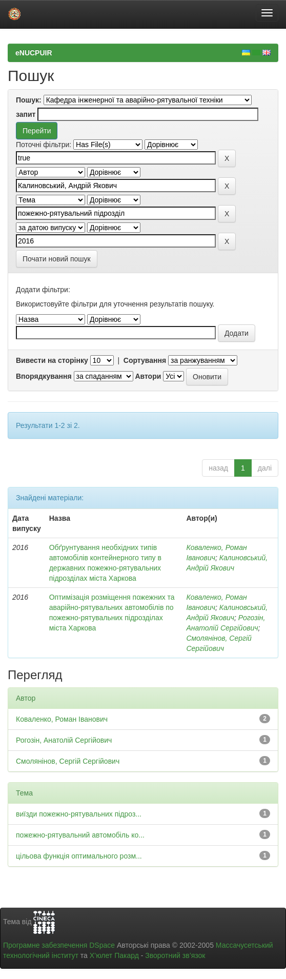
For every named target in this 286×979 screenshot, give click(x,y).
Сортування (145, 360)
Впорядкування (44, 376)
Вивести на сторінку (52, 360)
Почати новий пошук (57, 259)
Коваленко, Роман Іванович (62, 719)
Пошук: (29, 100)
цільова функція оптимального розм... (79, 856)
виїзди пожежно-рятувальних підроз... (78, 814)
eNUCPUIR (33, 53)
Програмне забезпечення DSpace (59, 945)
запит (25, 114)
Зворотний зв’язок (175, 955)
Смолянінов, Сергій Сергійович (67, 761)
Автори (148, 376)
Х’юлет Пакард (114, 955)
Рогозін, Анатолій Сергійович (64, 740)
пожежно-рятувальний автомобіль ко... (80, 835)
